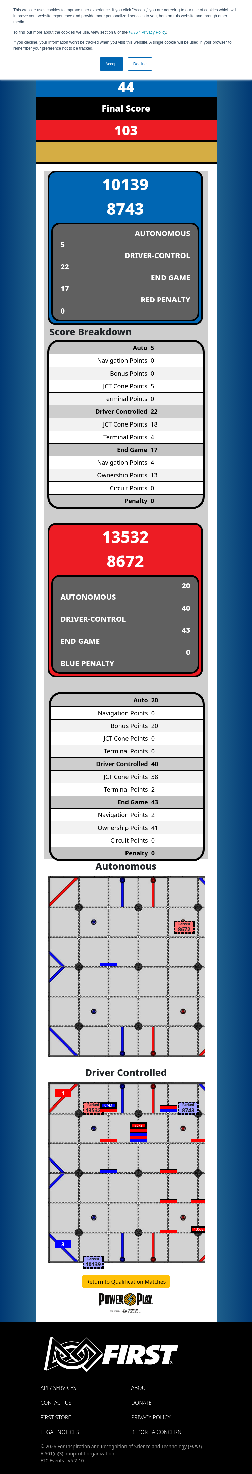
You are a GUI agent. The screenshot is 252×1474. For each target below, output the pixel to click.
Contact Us (56, 1402)
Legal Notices (60, 1432)
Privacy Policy (147, 32)
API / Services (59, 1388)
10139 (125, 184)
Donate (141, 1402)
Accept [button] (111, 64)
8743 (125, 208)
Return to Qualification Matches (126, 1281)
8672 (125, 561)
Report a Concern (156, 1432)
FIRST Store (56, 1417)
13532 (125, 537)
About (140, 1388)
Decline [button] (140, 64)
